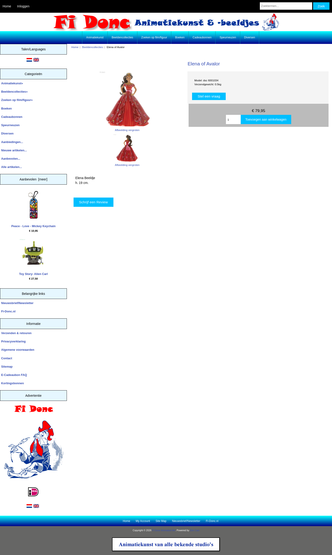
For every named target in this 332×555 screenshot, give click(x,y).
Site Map (161, 521)
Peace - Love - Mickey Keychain (33, 209)
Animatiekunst (95, 37)
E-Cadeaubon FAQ (14, 375)
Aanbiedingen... (12, 142)
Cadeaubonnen (202, 37)
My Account (143, 521)
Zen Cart (194, 530)
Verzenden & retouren (16, 333)
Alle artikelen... (11, 167)
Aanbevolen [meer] (33, 179)
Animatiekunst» (12, 83)
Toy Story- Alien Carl (33, 257)
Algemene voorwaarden (17, 349)
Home (7, 6)
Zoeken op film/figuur (154, 37)
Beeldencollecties (92, 47)
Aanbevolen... (10, 158)
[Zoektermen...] (286, 6)
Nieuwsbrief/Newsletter (17, 303)
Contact (6, 358)
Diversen (249, 37)
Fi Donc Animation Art (163, 530)
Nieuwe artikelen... (14, 150)
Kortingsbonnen (12, 383)
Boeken (180, 37)
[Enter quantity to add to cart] (233, 119)
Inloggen (23, 6)
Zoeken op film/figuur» (17, 100)
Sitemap (7, 366)
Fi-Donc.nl (8, 311)
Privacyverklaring (13, 341)
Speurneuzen (227, 37)
